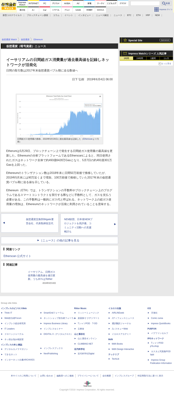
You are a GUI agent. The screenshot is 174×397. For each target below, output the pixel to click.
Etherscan (88, 139)
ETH (138, 15)
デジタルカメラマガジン (16, 349)
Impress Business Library (56, 323)
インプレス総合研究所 (15, 323)
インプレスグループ (124, 375)
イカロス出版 (114, 308)
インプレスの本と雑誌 (11, 344)
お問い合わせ (46, 375)
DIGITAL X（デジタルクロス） (58, 334)
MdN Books (117, 344)
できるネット (10, 354)
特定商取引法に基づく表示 (150, 375)
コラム (56, 15)
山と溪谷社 (79, 334)
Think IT (8, 313)
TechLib (115, 359)
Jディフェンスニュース (123, 318)
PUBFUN (152, 329)
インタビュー (84, 15)
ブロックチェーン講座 (37, 15)
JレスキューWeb (120, 329)
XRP (148, 15)
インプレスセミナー (53, 329)
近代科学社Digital (86, 353)
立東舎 (81, 329)
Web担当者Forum (12, 318)
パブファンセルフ (159, 333)
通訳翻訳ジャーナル (121, 323)
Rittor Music (80, 308)
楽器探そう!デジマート (89, 318)
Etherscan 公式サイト (17, 256)
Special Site (135, 40)
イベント (68, 15)
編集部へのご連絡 (65, 375)
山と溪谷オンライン (87, 338)
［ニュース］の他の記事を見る (59, 240)
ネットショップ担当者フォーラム (60, 318)
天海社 (154, 313)
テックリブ (113, 354)
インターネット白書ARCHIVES (19, 360)
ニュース (118, 15)
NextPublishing (51, 353)
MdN (110, 339)
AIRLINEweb (118, 313)
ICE (149, 308)
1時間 (126, 58)
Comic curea (157, 318)
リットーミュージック (88, 313)
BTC (129, 15)
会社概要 (106, 375)
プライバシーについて (88, 375)
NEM (157, 15)
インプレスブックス (53, 348)
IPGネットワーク (156, 338)
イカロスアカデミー (121, 334)
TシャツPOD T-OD (87, 323)
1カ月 (166, 58)
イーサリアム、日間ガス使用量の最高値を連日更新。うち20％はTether (41, 275)
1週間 (153, 58)
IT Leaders (9, 329)
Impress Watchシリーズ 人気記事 (147, 53)
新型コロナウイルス (12, 15)
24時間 (139, 58)
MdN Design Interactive (123, 349)
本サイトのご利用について (23, 375)
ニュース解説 (102, 15)
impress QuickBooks (160, 323)
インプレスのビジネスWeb (14, 308)
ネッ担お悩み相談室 (14, 339)
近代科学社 (79, 349)
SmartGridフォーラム (54, 313)
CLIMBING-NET (85, 344)
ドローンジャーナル (14, 334)
